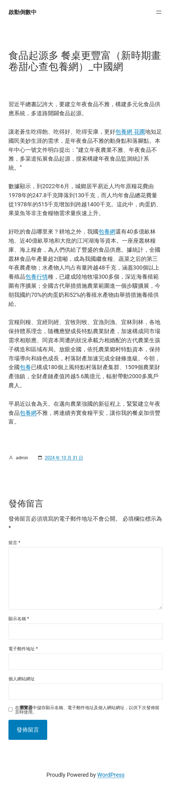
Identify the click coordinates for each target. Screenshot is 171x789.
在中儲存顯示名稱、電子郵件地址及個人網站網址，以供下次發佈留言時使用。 (87, 709)
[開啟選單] (159, 12)
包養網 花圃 (130, 131)
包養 (25, 367)
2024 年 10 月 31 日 (64, 457)
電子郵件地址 (23, 648)
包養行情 (36, 276)
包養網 (106, 231)
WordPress (110, 774)
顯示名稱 (18, 618)
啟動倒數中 (22, 12)
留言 (14, 542)
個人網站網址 (21, 678)
